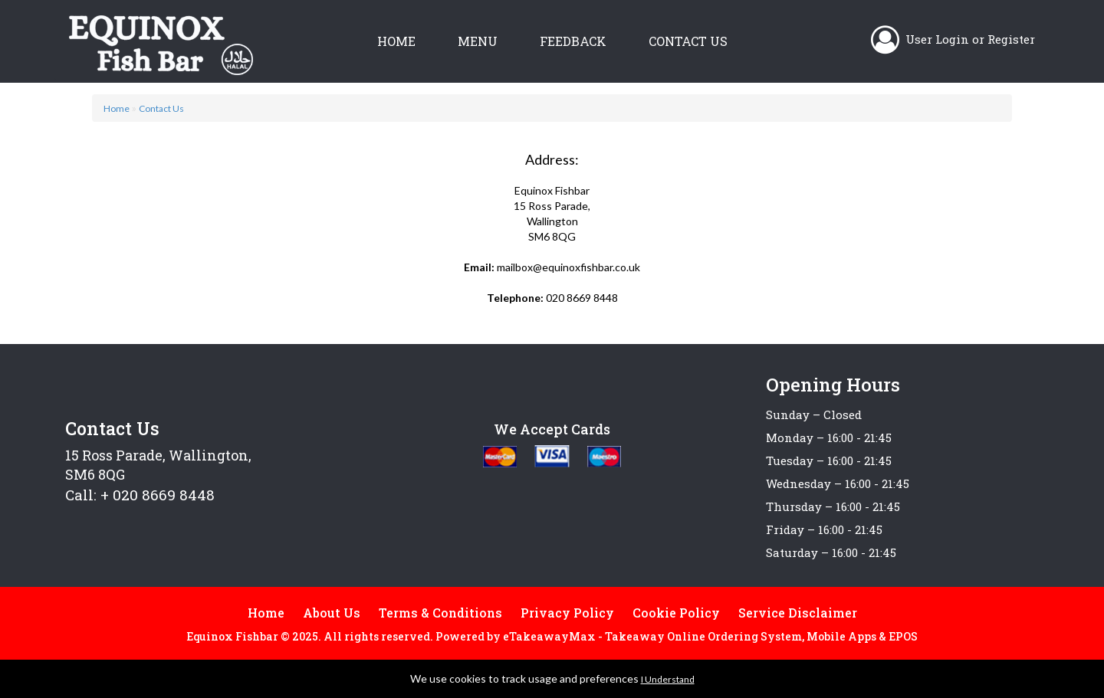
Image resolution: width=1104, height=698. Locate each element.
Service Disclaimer (797, 613)
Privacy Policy (567, 613)
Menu (478, 41)
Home (396, 41)
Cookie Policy (676, 613)
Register (1011, 39)
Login (952, 39)
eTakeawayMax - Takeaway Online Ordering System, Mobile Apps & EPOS (710, 636)
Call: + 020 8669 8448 (140, 494)
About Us (331, 613)
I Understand (668, 679)
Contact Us (688, 41)
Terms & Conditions (440, 613)
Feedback (573, 41)
